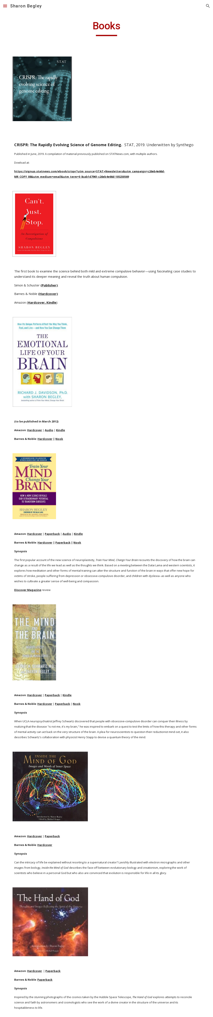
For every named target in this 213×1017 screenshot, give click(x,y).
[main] (106, 28)
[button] (5, 6)
